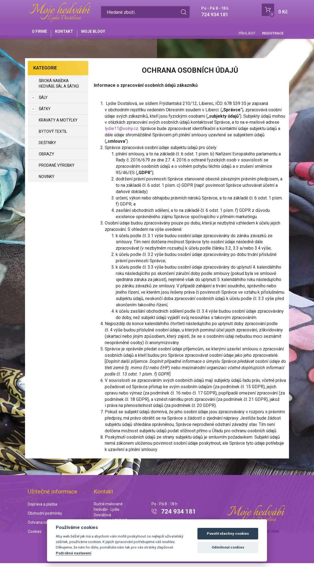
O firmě (41, 33)
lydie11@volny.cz (121, 132)
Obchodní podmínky (45, 517)
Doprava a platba (42, 508)
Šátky (45, 112)
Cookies (35, 535)
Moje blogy (104, 33)
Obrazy (46, 158)
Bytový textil (53, 135)
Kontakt (71, 33)
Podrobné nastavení (73, 553)
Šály (43, 101)
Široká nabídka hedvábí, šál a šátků (59, 87)
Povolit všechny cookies (228, 533)
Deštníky (47, 146)
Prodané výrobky (57, 169)
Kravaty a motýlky (58, 124)
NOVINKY (46, 180)
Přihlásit (247, 33)
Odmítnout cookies (228, 547)
